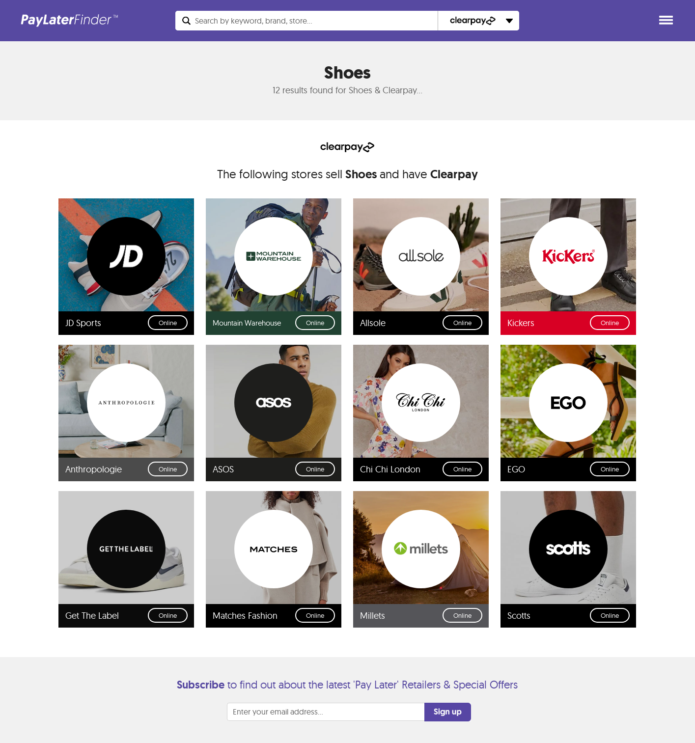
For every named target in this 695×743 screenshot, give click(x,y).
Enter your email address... (278, 711)
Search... (253, 21)
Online (168, 323)
